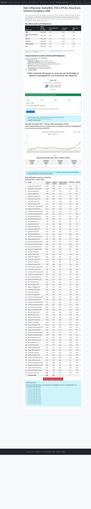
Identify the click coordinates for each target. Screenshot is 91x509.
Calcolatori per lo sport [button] (62, 2)
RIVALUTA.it (4, 2)
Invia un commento (47, 451)
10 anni (39, 394)
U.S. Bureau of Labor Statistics (56, 50)
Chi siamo (28, 451)
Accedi (76, 2)
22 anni (39, 403)
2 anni (39, 388)
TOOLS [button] (52, 2)
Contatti (53, 451)
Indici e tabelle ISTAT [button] (14, 2)
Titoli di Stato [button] (44, 2)
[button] (50, 134)
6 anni (39, 391)
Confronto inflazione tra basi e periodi (55, 117)
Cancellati (86, 2)
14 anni (39, 397)
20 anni (39, 402)
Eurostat (40, 50)
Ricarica (81, 2)
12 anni (39, 396)
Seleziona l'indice (30, 103)
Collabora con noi (38, 451)
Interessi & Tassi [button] (34, 2)
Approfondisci (53, 89)
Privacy (32, 451)
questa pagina (37, 120)
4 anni (39, 390)
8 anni (39, 393)
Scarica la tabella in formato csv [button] (53, 379)
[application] (53, 143)
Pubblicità (63, 451)
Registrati (72, 2)
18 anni (39, 400)
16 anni (39, 399)
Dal (27, 97)
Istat (35, 50)
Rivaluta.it (36, 52)
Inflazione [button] (25, 2)
